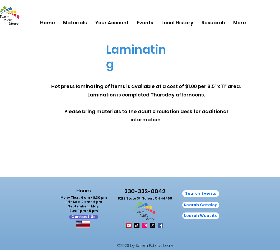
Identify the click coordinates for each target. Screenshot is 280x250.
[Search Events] (200, 193)
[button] (75, 22)
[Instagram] (144, 225)
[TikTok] (136, 225)
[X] (152, 225)
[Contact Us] (83, 217)
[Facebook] (160, 225)
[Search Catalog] (200, 205)
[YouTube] (129, 225)
